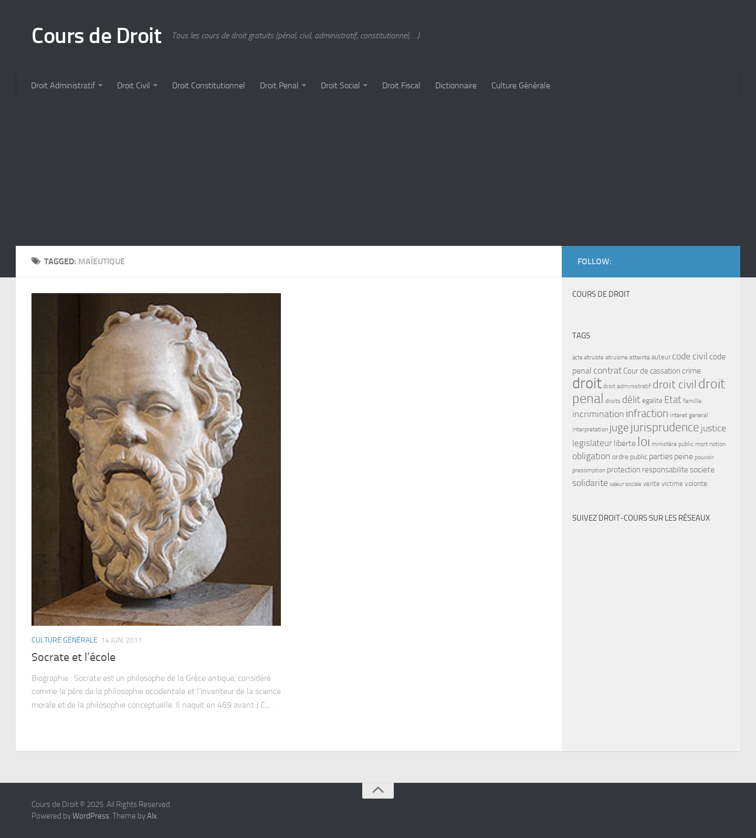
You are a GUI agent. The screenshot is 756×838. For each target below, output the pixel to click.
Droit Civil (133, 85)
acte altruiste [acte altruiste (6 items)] (588, 357)
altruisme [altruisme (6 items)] (616, 357)
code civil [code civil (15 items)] (690, 356)
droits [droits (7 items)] (613, 401)
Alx (152, 816)
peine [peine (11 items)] (683, 456)
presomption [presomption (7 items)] (588, 470)
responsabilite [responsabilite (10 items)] (665, 469)
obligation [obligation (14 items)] (591, 456)
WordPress (90, 816)
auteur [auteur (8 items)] (661, 357)
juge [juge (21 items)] (619, 427)
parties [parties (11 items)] (661, 456)
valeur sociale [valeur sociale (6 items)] (626, 484)
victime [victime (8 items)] (672, 484)
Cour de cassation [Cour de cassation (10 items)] (651, 371)
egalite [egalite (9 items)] (652, 400)
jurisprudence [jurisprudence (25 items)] (665, 427)
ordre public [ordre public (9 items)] (629, 456)
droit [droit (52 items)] (587, 383)
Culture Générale (520, 85)
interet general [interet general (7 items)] (689, 415)
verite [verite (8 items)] (651, 484)
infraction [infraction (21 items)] (647, 413)
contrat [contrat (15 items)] (607, 370)
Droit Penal (279, 85)
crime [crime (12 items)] (691, 371)
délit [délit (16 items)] (631, 400)
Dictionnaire (456, 85)
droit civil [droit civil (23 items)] (675, 384)
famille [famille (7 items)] (692, 401)
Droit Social (340, 85)
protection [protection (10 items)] (623, 469)
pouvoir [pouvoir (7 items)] (704, 457)
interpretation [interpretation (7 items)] (590, 429)
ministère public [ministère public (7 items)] (673, 444)
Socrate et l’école (74, 657)
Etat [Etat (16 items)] (672, 400)
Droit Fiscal (401, 85)
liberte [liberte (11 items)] (625, 443)
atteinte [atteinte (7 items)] (639, 357)
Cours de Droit (96, 36)
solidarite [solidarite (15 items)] (590, 483)
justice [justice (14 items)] (713, 428)
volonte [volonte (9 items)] (696, 483)
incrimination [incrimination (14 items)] (598, 414)
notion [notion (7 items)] (717, 444)
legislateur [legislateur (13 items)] (592, 443)
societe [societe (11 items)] (702, 469)
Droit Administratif (63, 85)
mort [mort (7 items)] (701, 444)
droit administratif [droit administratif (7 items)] (627, 386)
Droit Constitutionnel (208, 85)
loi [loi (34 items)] (643, 441)
